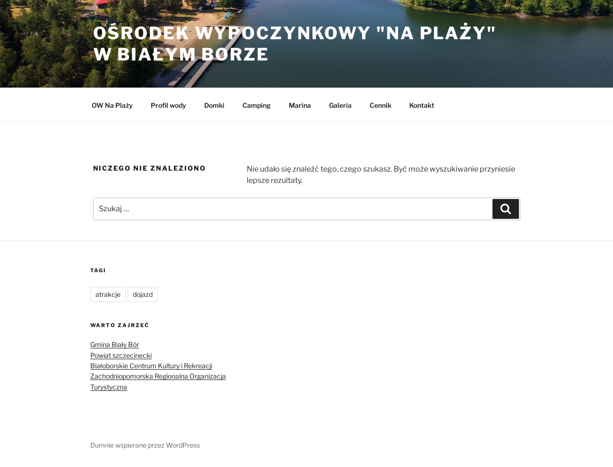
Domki (214, 105)
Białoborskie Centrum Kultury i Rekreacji (151, 366)
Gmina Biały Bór (114, 344)
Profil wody (168, 105)
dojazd (143, 294)
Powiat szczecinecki (121, 355)
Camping (256, 105)
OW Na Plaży (112, 105)
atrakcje (108, 294)
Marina (300, 105)
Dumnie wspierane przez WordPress (145, 445)
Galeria (340, 105)
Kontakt (421, 105)
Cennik (380, 105)
